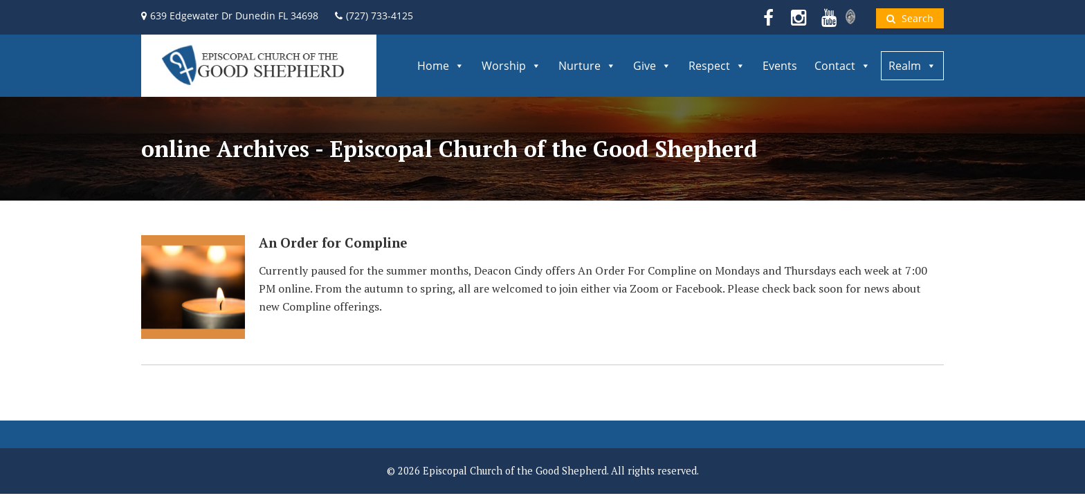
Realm (912, 66)
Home (440, 66)
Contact (842, 66)
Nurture (587, 66)
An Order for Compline (333, 242)
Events (780, 65)
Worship (511, 66)
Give (652, 66)
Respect (717, 66)
